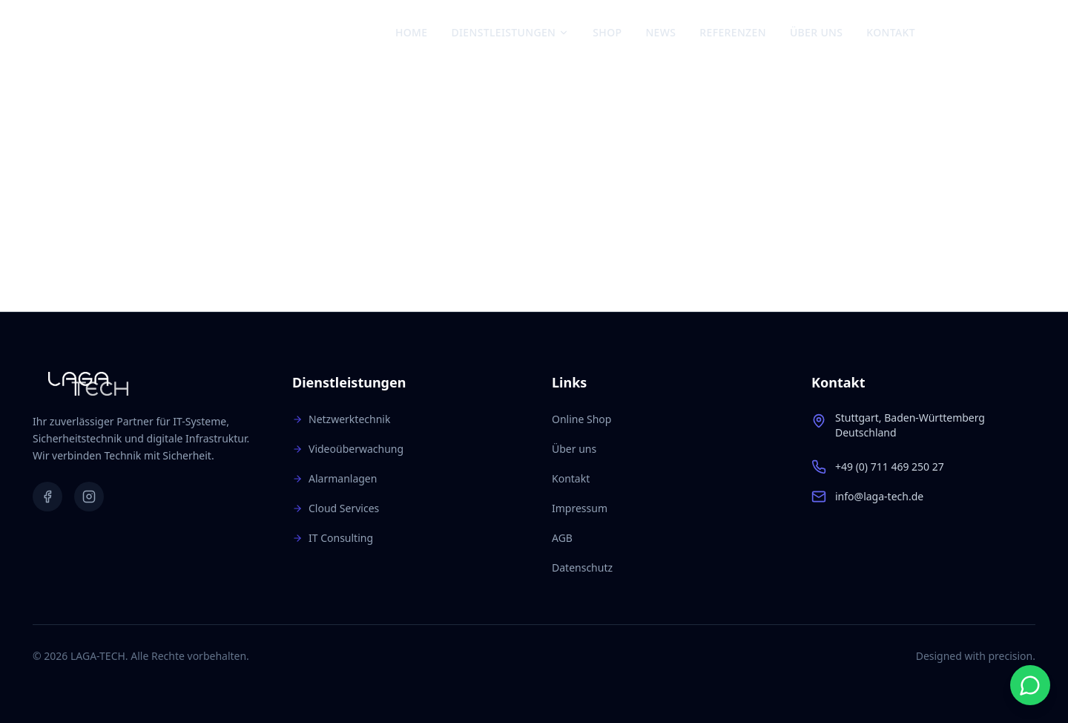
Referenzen (732, 32)
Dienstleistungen (510, 32)
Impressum (579, 508)
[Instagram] (973, 32)
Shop (607, 32)
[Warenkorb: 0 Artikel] (1021, 33)
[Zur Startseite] (102, 33)
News (660, 32)
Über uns (816, 32)
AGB (562, 538)
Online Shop (581, 419)
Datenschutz (582, 567)
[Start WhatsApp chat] (1030, 685)
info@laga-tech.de (879, 496)
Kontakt (890, 32)
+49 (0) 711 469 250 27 (889, 466)
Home (411, 32)
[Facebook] (948, 32)
